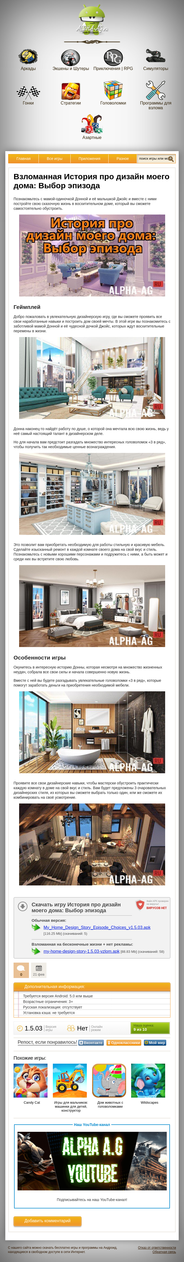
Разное (123, 158)
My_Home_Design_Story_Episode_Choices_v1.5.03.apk (97, 927)
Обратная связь (164, 1252)
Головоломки (113, 92)
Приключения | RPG (113, 58)
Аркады (28, 58)
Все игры (54, 158)
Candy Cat (32, 1102)
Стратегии (71, 92)
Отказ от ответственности (157, 1248)
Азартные (92, 127)
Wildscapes (149, 1102)
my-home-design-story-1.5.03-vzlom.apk (81, 951)
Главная (23, 158)
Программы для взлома (155, 95)
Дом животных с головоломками (110, 1104)
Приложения (89, 158)
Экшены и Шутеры (71, 58)
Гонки (28, 92)
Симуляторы (155, 58)
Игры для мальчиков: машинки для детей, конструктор (71, 1106)
